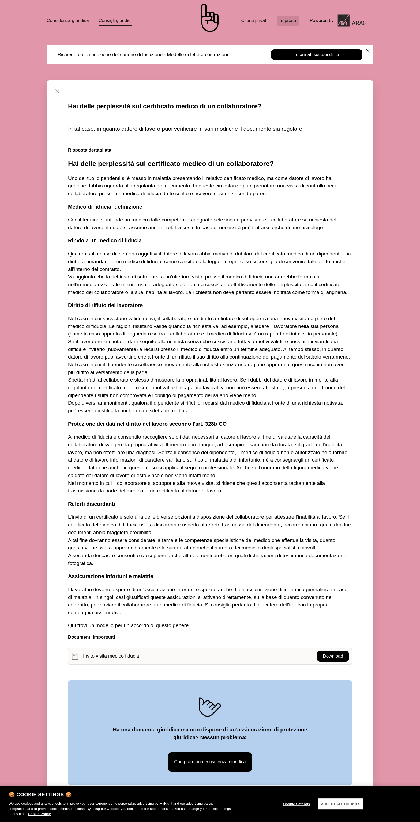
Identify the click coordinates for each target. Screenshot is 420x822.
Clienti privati (254, 20)
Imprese (288, 20)
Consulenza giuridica (68, 20)
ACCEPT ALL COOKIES (341, 808)
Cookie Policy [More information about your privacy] (39, 818)
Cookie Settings (296, 808)
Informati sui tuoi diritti (317, 54)
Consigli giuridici (115, 20)
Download (333, 656)
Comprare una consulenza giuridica (210, 761)
